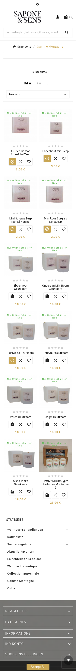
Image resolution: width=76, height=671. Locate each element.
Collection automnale (23, 573)
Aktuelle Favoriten (21, 551)
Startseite (14, 520)
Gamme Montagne (20, 581)
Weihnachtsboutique (22, 566)
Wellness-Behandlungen (25, 529)
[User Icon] (57, 16)
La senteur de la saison (24, 559)
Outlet (12, 588)
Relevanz (38, 94)
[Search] (32, 32)
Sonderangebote (19, 544)
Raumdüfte (15, 537)
